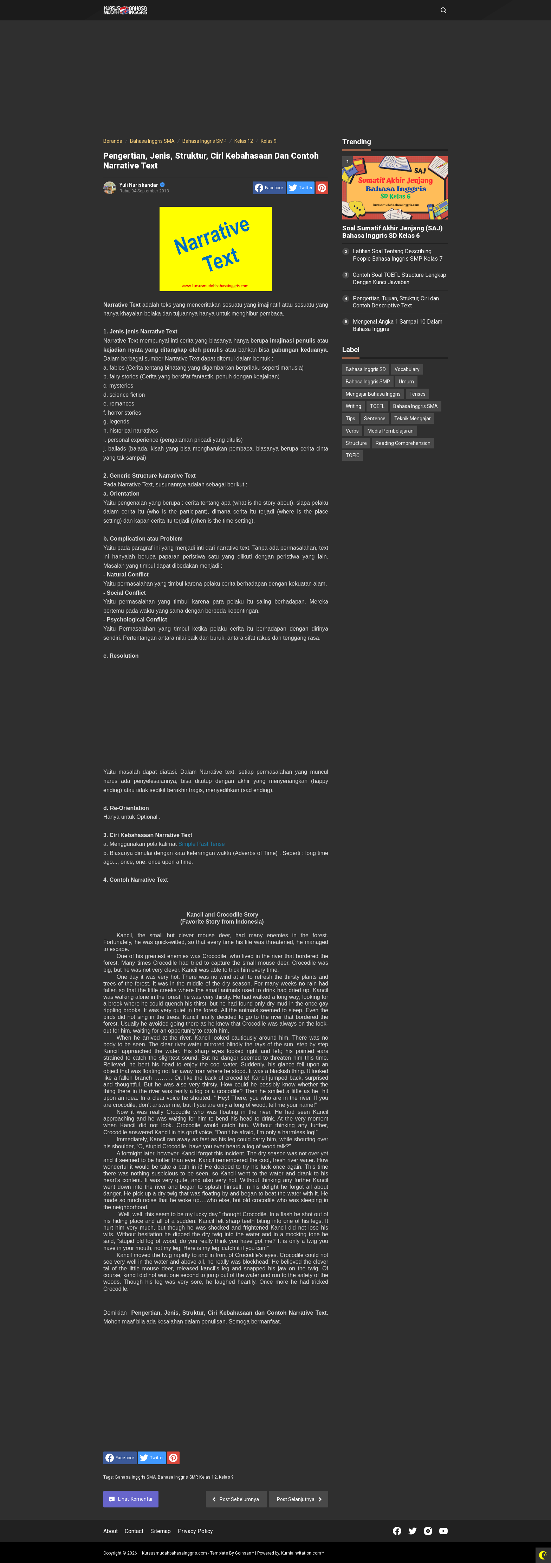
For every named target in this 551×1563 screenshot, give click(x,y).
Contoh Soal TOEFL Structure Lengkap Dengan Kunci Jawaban (399, 279)
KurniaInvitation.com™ (302, 1553)
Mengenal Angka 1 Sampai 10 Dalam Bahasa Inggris (397, 325)
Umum (406, 381)
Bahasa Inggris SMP (177, 1477)
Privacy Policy (195, 1531)
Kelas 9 (226, 1477)
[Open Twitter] (412, 1531)
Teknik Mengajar (412, 418)
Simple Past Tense (201, 844)
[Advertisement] (275, 80)
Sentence (374, 418)
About (110, 1531)
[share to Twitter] (301, 187)
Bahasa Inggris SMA (135, 1477)
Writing (353, 406)
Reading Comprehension (403, 443)
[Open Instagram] (428, 1531)
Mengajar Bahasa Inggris (373, 394)
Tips (350, 418)
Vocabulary (407, 369)
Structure (356, 443)
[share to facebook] (269, 187)
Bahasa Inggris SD (366, 369)
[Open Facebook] (397, 1531)
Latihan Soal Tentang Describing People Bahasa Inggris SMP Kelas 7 (397, 255)
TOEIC (352, 455)
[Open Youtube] (443, 1531)
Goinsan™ (244, 1553)
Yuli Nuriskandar (142, 185)
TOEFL (377, 406)
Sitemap (160, 1531)
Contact (134, 1531)
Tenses (417, 394)
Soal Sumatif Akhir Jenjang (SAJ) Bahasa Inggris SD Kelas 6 (392, 232)
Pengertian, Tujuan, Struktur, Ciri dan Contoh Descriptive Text (396, 302)
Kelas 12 (207, 1477)
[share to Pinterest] (322, 187)
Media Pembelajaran (391, 431)
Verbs (352, 431)
